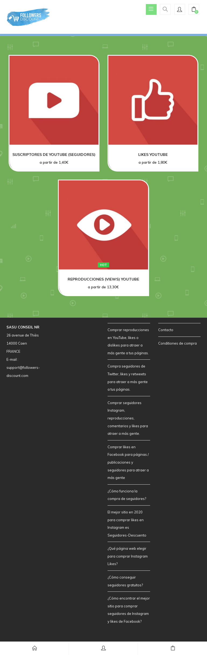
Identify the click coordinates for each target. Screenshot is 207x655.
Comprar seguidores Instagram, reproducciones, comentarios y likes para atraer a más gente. (128, 418)
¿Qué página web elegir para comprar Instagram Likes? (128, 556)
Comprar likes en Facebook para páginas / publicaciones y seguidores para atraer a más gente (128, 462)
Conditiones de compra (177, 343)
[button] (193, 10)
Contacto (165, 330)
